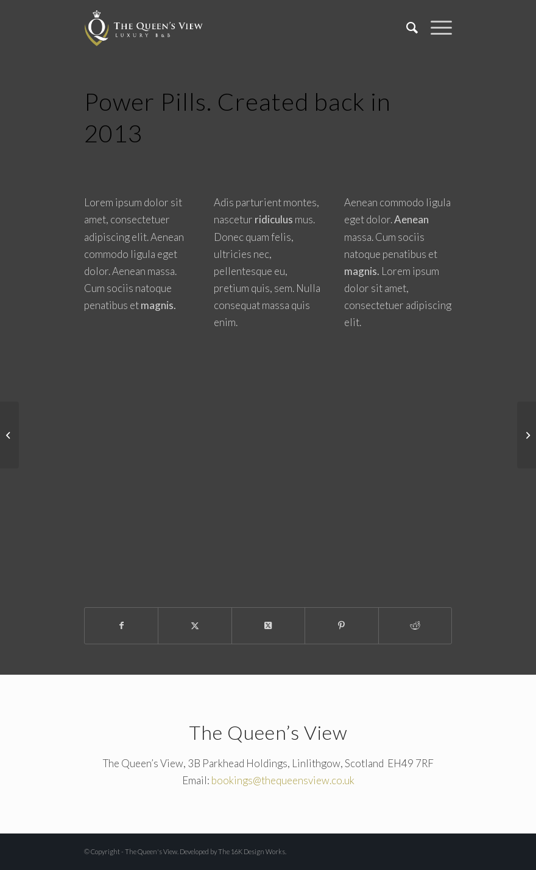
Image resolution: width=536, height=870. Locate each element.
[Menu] (435, 27)
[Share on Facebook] (121, 625)
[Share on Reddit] (415, 625)
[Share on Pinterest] (341, 625)
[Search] (406, 27)
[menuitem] (406, 27)
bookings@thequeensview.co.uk (282, 780)
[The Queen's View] (143, 27)
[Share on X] (194, 625)
